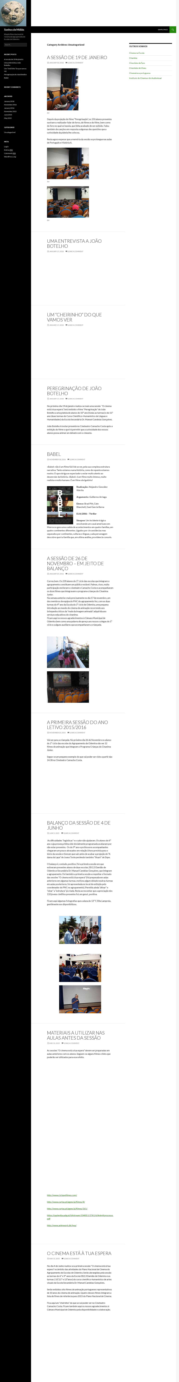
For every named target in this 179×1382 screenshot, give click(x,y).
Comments (10, 153)
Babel (54, 454)
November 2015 (10, 111)
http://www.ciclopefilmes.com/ (62, 1195)
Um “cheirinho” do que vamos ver (74, 317)
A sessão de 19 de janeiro (77, 57)
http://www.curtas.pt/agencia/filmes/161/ (67, 1208)
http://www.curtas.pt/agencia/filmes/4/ (66, 1202)
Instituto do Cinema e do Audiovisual (145, 78)
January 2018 (9, 101)
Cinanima (133, 58)
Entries (8, 150)
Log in (6, 147)
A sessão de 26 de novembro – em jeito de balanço (75, 563)
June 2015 (8, 115)
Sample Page (163, 29)
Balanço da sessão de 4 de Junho (78, 825)
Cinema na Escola (136, 53)
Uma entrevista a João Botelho (74, 243)
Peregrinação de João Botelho (74, 390)
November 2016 (10, 105)
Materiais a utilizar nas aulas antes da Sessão (76, 1035)
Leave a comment (75, 63)
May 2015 (8, 118)
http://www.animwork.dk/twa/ (61, 1225)
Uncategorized (9, 132)
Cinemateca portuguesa (139, 73)
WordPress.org (10, 157)
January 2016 (9, 108)
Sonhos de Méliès (14, 29)
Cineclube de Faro (137, 63)
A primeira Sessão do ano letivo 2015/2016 (77, 724)
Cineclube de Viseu (137, 68)
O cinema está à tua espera (79, 1253)
